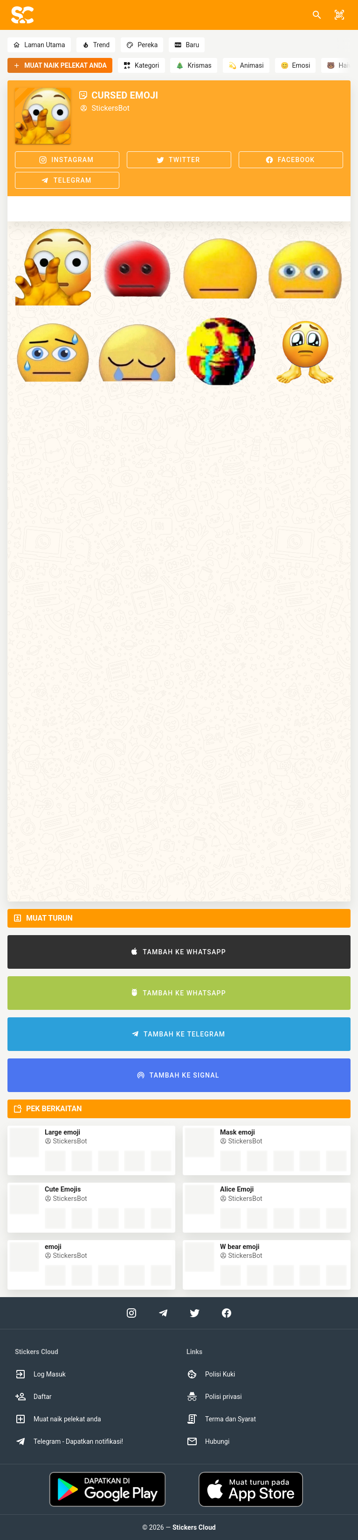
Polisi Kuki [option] (210, 1374)
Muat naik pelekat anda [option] (58, 1419)
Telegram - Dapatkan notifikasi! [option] (69, 1441)
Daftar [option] (33, 1396)
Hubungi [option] (207, 1441)
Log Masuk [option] (40, 1374)
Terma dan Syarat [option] (221, 1419)
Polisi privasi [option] (214, 1396)
